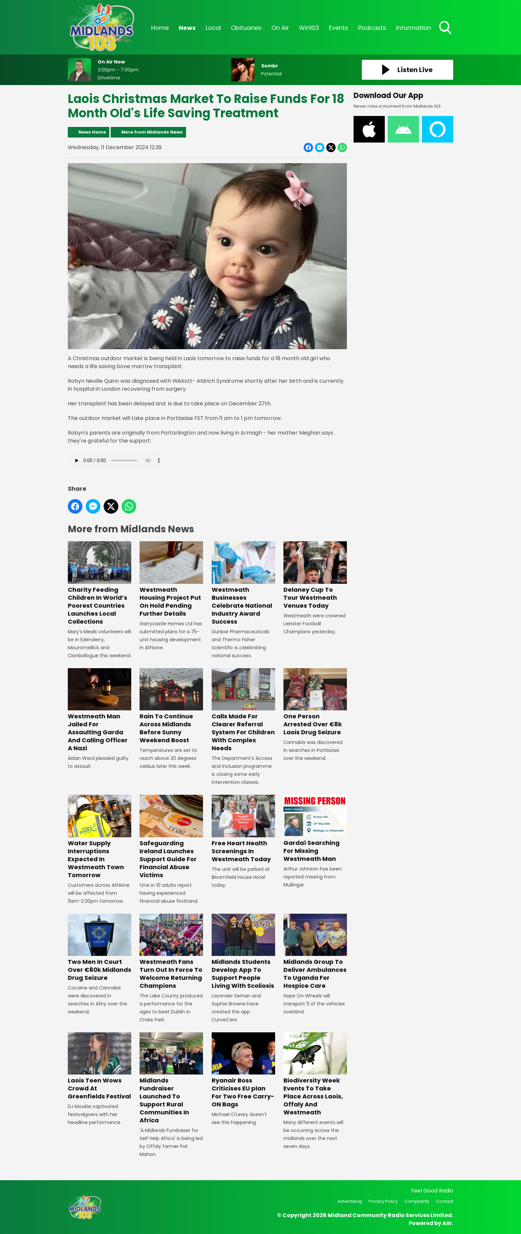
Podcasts (372, 28)
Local (213, 28)
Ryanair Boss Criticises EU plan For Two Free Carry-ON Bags (243, 1070)
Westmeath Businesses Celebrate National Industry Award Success (243, 583)
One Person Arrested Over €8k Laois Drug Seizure (315, 702)
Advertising (350, 1201)
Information (413, 28)
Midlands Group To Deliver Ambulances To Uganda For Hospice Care (315, 952)
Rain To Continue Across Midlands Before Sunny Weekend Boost (171, 706)
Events (338, 28)
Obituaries (246, 28)
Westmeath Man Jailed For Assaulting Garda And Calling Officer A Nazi (99, 710)
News (187, 28)
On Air (280, 28)
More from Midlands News (152, 132)
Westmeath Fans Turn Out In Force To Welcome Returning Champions (171, 952)
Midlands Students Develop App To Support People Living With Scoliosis (243, 952)
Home (160, 28)
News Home (92, 132)
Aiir (447, 1223)
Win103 (309, 28)
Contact (444, 1201)
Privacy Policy (383, 1201)
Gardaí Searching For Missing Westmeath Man (315, 829)
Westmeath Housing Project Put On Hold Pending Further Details (171, 579)
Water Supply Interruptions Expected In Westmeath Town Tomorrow (99, 837)
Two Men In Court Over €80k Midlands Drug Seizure (99, 948)
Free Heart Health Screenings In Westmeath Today (243, 829)
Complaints (416, 1201)
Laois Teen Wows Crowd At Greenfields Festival (99, 1066)
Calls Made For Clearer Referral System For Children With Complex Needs (243, 710)
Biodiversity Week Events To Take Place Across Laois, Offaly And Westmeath (315, 1074)
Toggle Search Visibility (446, 28)
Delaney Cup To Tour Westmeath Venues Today (315, 575)
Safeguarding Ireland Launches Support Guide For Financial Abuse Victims (171, 837)
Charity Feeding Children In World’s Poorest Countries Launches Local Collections (99, 583)
